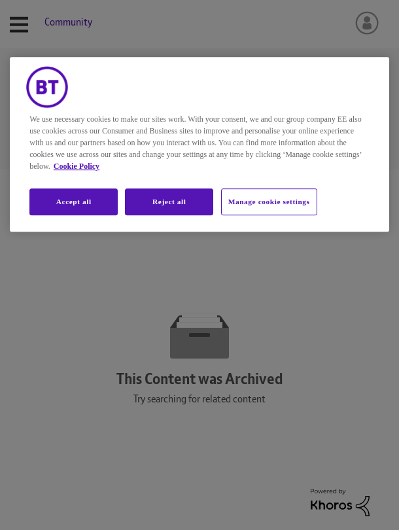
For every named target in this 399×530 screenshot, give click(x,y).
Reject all (169, 201)
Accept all (74, 201)
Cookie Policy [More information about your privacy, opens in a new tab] (76, 166)
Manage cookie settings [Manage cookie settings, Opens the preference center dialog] (269, 201)
